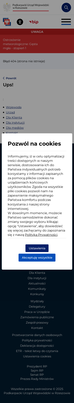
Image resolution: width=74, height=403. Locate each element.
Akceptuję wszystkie (37, 257)
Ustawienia (37, 248)
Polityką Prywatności (41, 235)
